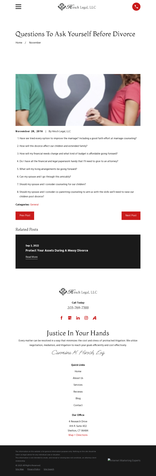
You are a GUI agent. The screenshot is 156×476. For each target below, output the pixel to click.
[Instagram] (86, 318)
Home (78, 371)
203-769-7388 (78, 308)
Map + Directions (78, 435)
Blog (78, 398)
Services (78, 385)
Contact (78, 405)
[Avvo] (94, 318)
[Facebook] (61, 318)
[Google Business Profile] (70, 318)
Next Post (130, 216)
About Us (78, 378)
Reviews (78, 392)
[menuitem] (20, 469)
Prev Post (25, 216)
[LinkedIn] (78, 318)
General (34, 205)
